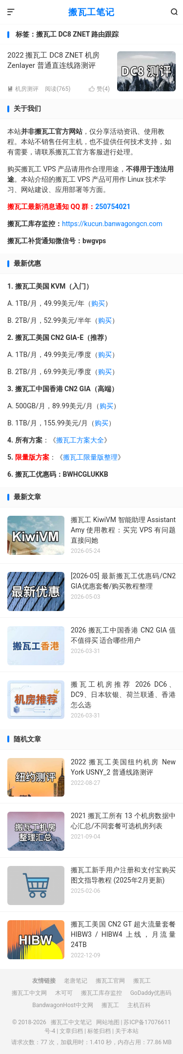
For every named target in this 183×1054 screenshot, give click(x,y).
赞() (99, 88)
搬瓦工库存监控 (101, 993)
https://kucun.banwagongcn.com (112, 224)
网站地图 (108, 1022)
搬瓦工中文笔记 (71, 1022)
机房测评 (23, 88)
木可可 (64, 993)
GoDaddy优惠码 (151, 993)
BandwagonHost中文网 (62, 1005)
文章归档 (71, 1031)
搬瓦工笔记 (91, 12)
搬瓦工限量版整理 (90, 457)
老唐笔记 (75, 980)
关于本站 (127, 1031)
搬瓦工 (142, 980)
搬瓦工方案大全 (80, 440)
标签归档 (99, 1031)
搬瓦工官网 (110, 980)
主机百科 (139, 1005)
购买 (98, 303)
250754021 (112, 207)
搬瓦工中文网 (29, 993)
